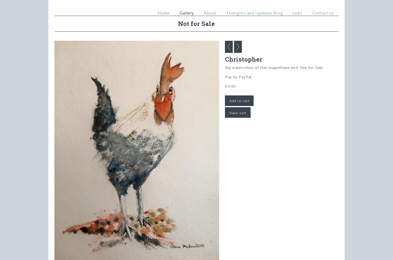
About (209, 13)
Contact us (323, 13)
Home (164, 13)
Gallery (186, 13)
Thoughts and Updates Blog (254, 13)
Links (297, 13)
